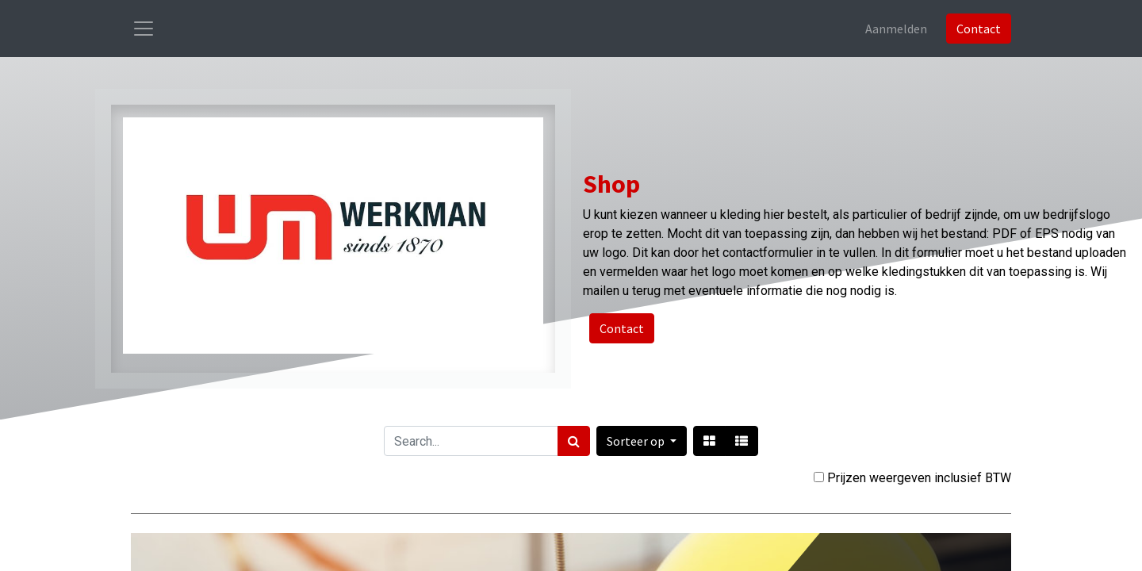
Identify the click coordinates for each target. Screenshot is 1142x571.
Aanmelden (896, 28)
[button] (641, 441)
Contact (978, 28)
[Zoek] (574, 441)
